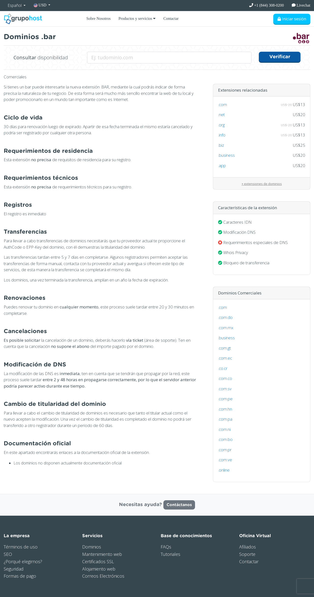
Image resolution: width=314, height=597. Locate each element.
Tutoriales (170, 554)
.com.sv (225, 388)
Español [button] (15, 5)
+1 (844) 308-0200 (266, 5)
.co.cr (222, 368)
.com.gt (224, 348)
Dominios (91, 547)
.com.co (225, 378)
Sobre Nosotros (98, 18)
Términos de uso (21, 547)
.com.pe (225, 399)
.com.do (225, 317)
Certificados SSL (98, 561)
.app (222, 165)
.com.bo (225, 439)
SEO (8, 554)
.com (222, 104)
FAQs (166, 547)
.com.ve (225, 460)
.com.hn (225, 409)
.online (224, 470)
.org (221, 125)
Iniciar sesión (291, 19)
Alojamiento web (98, 569)
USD (40, 5)
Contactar (171, 18)
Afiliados (247, 547)
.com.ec (225, 358)
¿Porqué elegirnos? (23, 561)
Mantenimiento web (102, 554)
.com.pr (225, 449)
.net (221, 114)
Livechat (301, 5)
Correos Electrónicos (103, 576)
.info (221, 135)
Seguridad (14, 569)
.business (226, 155)
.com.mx (225, 327)
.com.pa (225, 419)
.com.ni (224, 429)
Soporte (247, 554)
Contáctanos (179, 505)
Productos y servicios (137, 18)
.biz (221, 145)
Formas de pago (20, 576)
